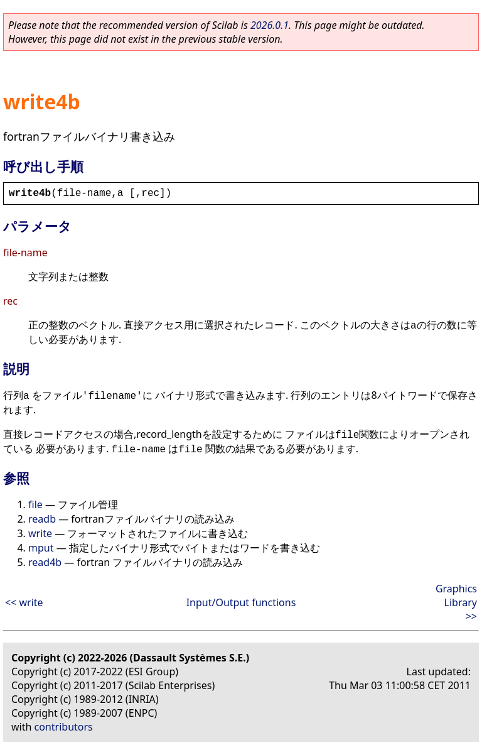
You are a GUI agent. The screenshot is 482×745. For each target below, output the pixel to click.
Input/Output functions (241, 602)
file (35, 504)
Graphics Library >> (456, 602)
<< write (24, 602)
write (40, 533)
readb (42, 519)
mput (40, 548)
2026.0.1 (269, 25)
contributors (64, 727)
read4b (45, 562)
